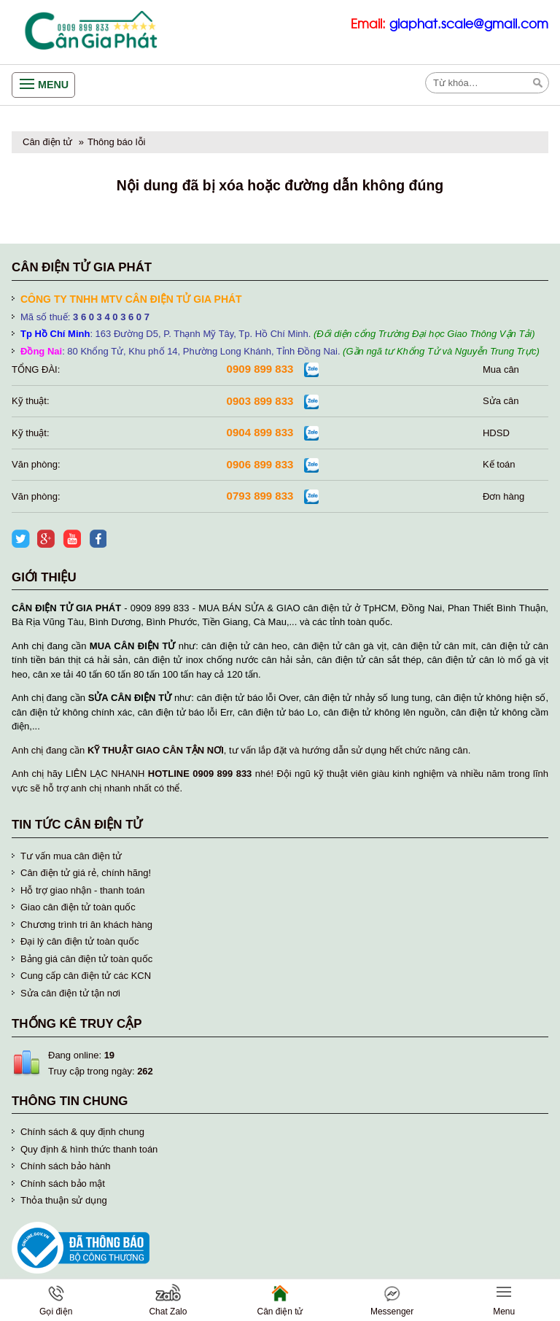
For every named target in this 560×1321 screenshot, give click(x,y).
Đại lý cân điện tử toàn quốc (79, 941)
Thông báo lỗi (117, 141)
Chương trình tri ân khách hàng (86, 924)
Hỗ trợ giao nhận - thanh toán (82, 890)
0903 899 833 (260, 401)
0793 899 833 (260, 495)
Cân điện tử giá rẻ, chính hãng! (85, 872)
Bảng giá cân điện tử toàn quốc (86, 958)
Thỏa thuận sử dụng (63, 1200)
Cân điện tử (47, 141)
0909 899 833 (260, 369)
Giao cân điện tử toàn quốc (78, 907)
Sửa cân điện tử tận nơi (70, 993)
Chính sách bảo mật (62, 1183)
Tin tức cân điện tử (77, 825)
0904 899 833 (260, 432)
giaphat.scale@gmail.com (468, 24)
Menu (53, 84)
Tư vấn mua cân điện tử (71, 856)
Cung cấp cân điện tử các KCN (85, 975)
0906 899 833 (260, 464)
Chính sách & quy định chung (82, 1131)
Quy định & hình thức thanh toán (89, 1149)
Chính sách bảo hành (65, 1166)
